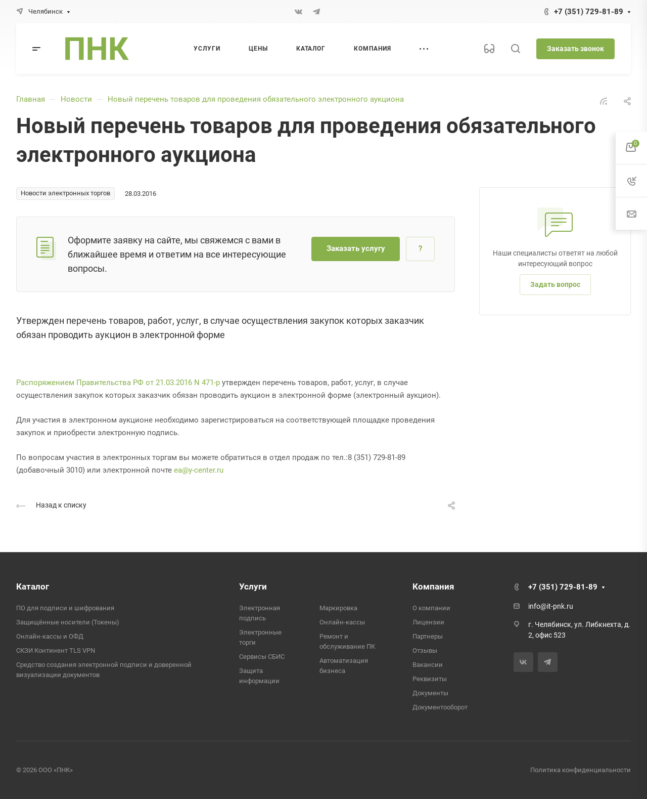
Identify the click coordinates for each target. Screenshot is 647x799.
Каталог (32, 586)
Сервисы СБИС (262, 656)
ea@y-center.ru (198, 470)
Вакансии (427, 664)
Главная (30, 99)
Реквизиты (429, 679)
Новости (76, 99)
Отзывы (424, 650)
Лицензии (428, 622)
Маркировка (338, 608)
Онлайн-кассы (342, 622)
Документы (430, 693)
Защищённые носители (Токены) (67, 622)
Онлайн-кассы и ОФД (49, 636)
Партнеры (427, 636)
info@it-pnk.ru (550, 606)
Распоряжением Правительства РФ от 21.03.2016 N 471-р (118, 382)
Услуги (253, 586)
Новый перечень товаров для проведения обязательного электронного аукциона (256, 99)
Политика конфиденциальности (580, 770)
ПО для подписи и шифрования (65, 608)
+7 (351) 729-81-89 (588, 11)
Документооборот (440, 707)
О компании (431, 608)
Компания (433, 586)
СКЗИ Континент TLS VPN (55, 650)
